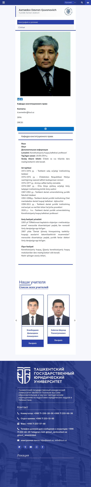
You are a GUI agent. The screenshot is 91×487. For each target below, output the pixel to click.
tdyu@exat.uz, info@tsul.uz (54, 440)
